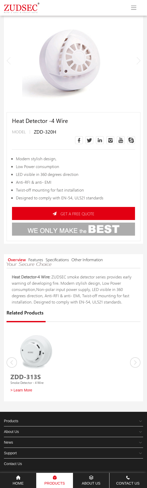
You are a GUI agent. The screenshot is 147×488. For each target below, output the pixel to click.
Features (35, 259)
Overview (17, 259)
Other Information (87, 259)
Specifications (57, 259)
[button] (138, 60)
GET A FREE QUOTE (73, 213)
